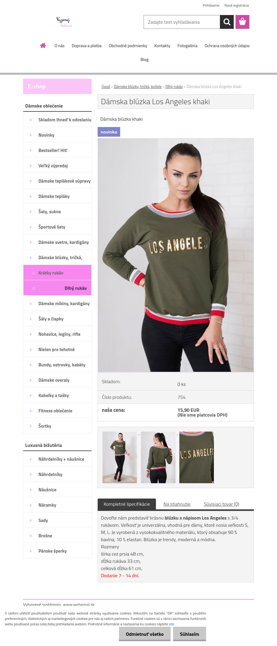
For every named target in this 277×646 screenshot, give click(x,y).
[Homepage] (43, 45)
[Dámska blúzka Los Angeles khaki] (176, 140)
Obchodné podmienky (128, 45)
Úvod (106, 86)
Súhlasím (189, 634)
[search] (227, 22)
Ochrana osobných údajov (227, 45)
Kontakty (162, 45)
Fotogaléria (187, 45)
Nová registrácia (236, 5)
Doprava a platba (87, 45)
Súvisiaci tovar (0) (221, 504)
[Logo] (64, 22)
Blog (144, 59)
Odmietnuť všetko (143, 634)
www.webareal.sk (79, 604)
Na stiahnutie (176, 504)
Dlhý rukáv (174, 86)
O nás (59, 45)
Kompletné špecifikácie (127, 504)
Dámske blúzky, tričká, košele (138, 86)
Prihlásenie (211, 5)
